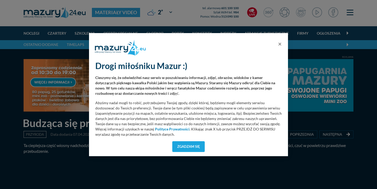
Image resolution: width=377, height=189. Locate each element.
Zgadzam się (188, 146)
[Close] (280, 43)
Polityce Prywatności (172, 129)
